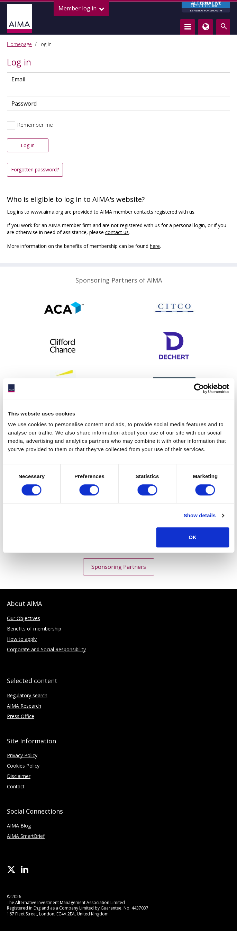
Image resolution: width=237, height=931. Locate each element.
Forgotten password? (35, 169)
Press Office (20, 716)
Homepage (19, 44)
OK (193, 537)
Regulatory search (27, 695)
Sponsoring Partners (118, 567)
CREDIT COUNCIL (206, 7)
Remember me (35, 124)
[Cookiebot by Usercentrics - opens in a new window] (198, 388)
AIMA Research (24, 705)
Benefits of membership (34, 628)
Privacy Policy (22, 755)
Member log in (81, 8)
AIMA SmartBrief (26, 836)
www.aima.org (47, 211)
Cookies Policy (23, 765)
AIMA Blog (19, 825)
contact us (117, 232)
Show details (200, 515)
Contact (16, 786)
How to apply (22, 639)
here (155, 246)
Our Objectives (23, 618)
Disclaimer (18, 776)
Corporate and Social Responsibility (46, 649)
